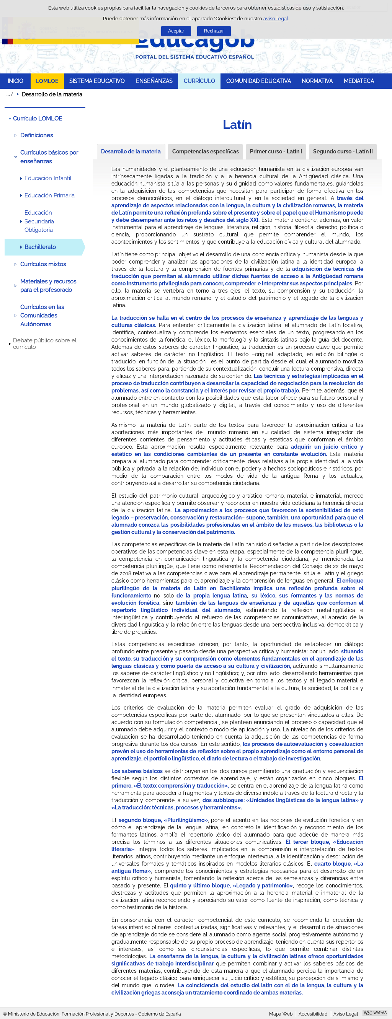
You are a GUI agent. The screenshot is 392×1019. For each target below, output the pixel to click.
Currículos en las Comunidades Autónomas (42, 316)
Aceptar (176, 31)
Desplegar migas (9, 94)
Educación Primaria (49, 195)
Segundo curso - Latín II (343, 151)
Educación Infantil (48, 178)
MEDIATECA (359, 81)
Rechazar (214, 31)
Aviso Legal (345, 1014)
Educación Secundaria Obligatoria (39, 221)
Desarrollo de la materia (131, 151)
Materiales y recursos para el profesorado (48, 285)
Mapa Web (280, 1014)
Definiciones (36, 135)
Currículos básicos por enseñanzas (49, 156)
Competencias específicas (205, 151)
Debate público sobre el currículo (45, 344)
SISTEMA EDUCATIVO (97, 81)
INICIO (15, 81)
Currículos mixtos (43, 264)
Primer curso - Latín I (276, 151)
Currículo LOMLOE (37, 118)
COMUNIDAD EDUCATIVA (258, 81)
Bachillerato (40, 247)
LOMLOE (47, 81)
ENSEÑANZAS (154, 81)
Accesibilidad (313, 1014)
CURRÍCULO (199, 81)
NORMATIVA (317, 81)
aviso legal (275, 18)
